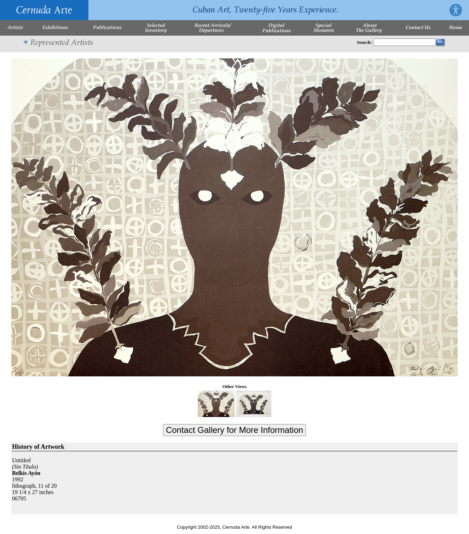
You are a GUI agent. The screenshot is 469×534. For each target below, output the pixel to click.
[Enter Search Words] (404, 42)
